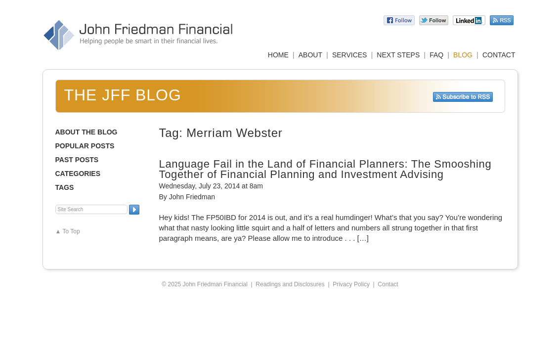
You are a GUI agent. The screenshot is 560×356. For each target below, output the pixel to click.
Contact (388, 284)
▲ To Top (67, 231)
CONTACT (499, 55)
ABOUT (310, 55)
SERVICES (349, 55)
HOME (278, 55)
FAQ (436, 55)
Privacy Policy (351, 284)
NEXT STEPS (398, 55)
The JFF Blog (122, 95)
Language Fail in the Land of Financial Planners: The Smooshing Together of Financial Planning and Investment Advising (325, 169)
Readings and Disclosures (290, 284)
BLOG (463, 55)
